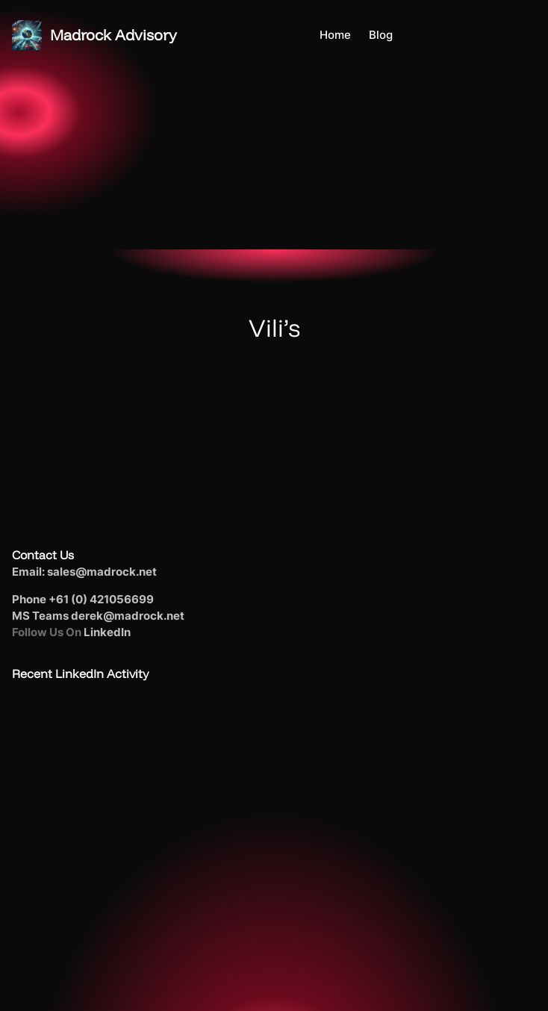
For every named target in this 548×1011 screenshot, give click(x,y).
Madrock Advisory (113, 34)
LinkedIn (107, 632)
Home (335, 35)
